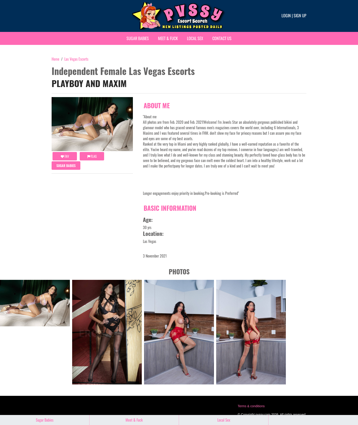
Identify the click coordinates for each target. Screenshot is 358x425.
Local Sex (195, 38)
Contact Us (222, 38)
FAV (65, 156)
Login (286, 15)
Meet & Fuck (168, 38)
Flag (92, 156)
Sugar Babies (137, 38)
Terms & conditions (251, 406)
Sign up (300, 15)
